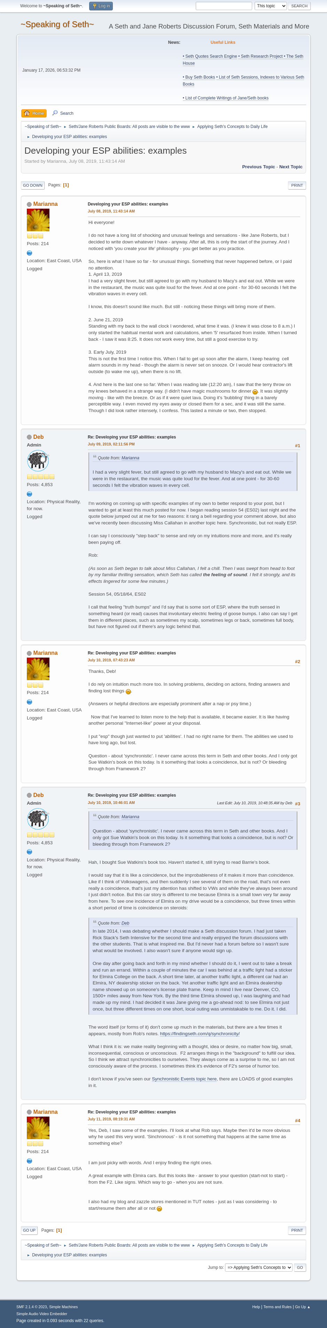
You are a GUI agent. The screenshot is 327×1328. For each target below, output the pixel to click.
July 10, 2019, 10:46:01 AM (111, 802)
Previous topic (258, 166)
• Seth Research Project (261, 56)
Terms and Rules (278, 1307)
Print (297, 185)
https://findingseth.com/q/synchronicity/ (200, 1033)
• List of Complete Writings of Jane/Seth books (225, 98)
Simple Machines (63, 1307)
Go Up (29, 1230)
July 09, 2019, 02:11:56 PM (111, 444)
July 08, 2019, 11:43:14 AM (111, 211)
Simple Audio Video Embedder (41, 1314)
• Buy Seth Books (199, 77)
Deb (38, 437)
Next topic (291, 166)
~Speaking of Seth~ (57, 24)
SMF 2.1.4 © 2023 (31, 1307)
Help (256, 1307)
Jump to (215, 1267)
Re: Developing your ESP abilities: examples (132, 437)
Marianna (45, 204)
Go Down (32, 185)
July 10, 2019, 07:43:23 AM (111, 660)
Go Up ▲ (303, 1307)
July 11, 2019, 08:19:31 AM (111, 1119)
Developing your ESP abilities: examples (128, 204)
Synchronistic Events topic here (184, 1078)
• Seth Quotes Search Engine (210, 56)
